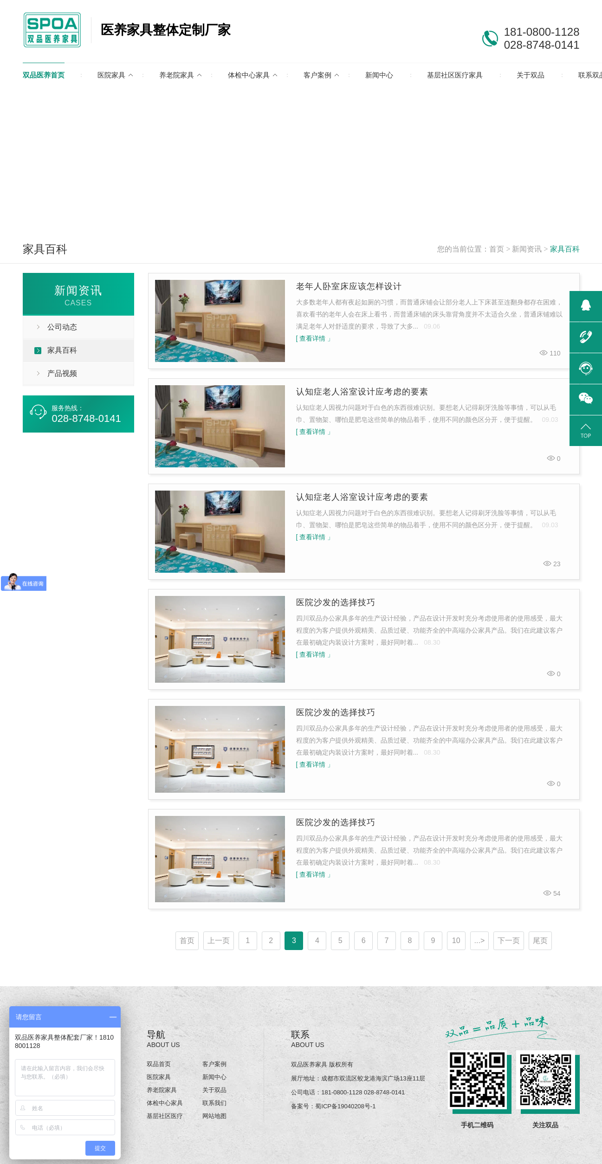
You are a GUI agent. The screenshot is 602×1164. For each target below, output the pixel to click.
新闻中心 (379, 75)
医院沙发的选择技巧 (335, 602)
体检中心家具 (249, 75)
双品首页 (159, 1064)
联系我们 (214, 1102)
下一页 (509, 940)
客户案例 (317, 75)
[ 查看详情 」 (315, 338)
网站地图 (214, 1115)
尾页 (540, 940)
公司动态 (62, 327)
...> (479, 940)
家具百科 (565, 249)
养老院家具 (176, 75)
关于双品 (530, 75)
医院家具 (111, 75)
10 (456, 940)
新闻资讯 (527, 249)
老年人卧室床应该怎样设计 (349, 286)
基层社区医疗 (165, 1115)
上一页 (218, 940)
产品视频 (62, 373)
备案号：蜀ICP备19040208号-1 (333, 1106)
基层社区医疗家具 (455, 75)
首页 (496, 249)
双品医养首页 (44, 75)
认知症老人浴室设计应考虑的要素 (362, 391)
